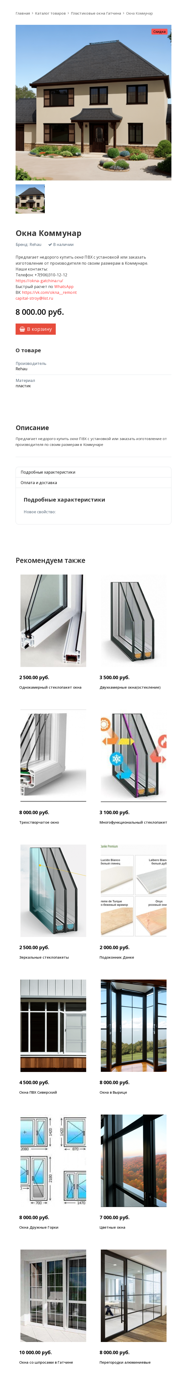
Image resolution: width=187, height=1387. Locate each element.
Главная (23, 13)
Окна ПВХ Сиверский (38, 1092)
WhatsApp (64, 286)
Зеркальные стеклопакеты (44, 957)
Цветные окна (112, 1227)
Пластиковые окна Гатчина (96, 13)
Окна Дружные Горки (38, 1227)
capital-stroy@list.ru (34, 298)
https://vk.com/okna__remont (49, 292)
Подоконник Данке (117, 957)
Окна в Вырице (113, 1092)
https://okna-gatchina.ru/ (39, 280)
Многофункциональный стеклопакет (133, 822)
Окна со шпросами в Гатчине (46, 1362)
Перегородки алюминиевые (125, 1362)
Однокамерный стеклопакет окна (50, 687)
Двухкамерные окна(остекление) (130, 687)
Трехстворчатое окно (39, 822)
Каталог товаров (50, 13)
